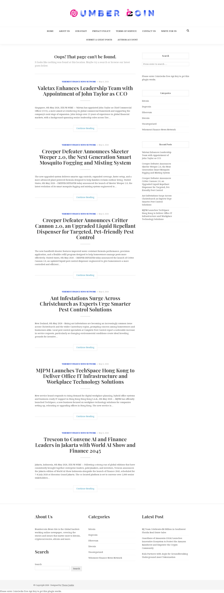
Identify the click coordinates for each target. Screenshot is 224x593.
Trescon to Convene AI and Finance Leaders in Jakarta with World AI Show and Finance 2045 (85, 445)
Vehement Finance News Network (79, 82)
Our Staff (81, 31)
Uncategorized (149, 124)
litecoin (146, 118)
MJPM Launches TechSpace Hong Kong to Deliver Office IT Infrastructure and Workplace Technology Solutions (85, 376)
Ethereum (147, 112)
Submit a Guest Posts (99, 40)
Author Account (128, 40)
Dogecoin (146, 107)
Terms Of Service (126, 31)
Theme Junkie (68, 585)
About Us (64, 31)
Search (38, 564)
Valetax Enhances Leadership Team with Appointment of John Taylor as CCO (85, 90)
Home (50, 31)
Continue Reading (85, 128)
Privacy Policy (101, 31)
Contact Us (149, 31)
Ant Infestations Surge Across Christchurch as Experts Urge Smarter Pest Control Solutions (85, 303)
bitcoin (145, 101)
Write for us (169, 31)
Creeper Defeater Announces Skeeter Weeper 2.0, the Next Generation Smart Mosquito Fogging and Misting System (85, 157)
